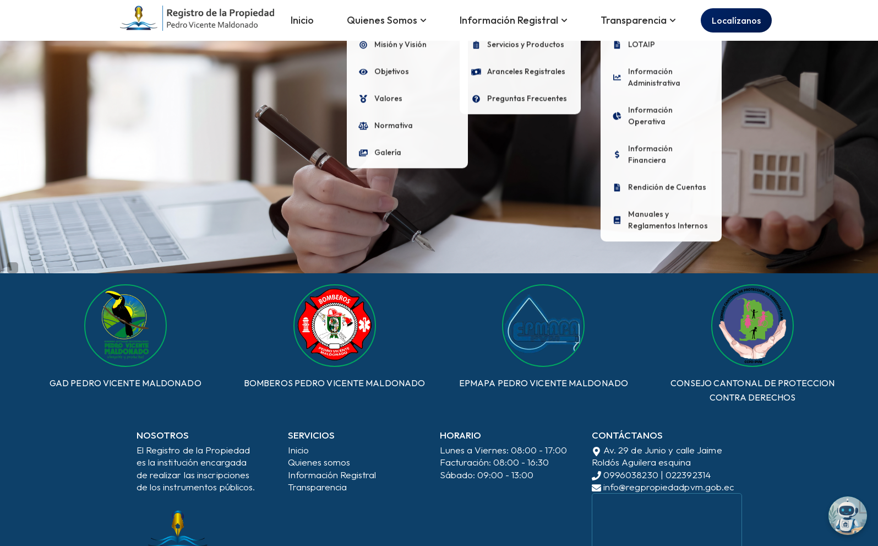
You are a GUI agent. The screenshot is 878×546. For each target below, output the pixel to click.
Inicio (302, 20)
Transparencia (317, 487)
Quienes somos (319, 462)
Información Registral (332, 474)
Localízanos (736, 20)
